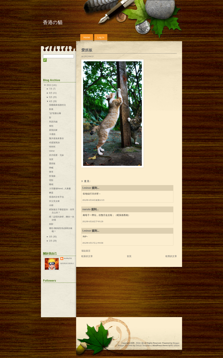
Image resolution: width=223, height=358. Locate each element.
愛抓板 (86, 50)
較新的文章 (87, 256)
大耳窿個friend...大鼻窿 (60, 188)
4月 (50, 101)
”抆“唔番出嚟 (55, 113)
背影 (51, 180)
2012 (49, 85)
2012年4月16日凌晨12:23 (93, 200)
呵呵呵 (52, 147)
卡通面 (52, 134)
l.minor (86, 187)
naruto (86, 209)
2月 (50, 241)
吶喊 (51, 167)
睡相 (51, 184)
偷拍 (51, 126)
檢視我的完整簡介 (67, 263)
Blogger (176, 343)
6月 (50, 93)
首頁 (129, 256)
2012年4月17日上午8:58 (92, 243)
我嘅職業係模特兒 (57, 105)
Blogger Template (125, 345)
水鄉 (51, 205)
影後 (51, 109)
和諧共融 (53, 121)
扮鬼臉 (52, 176)
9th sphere (174, 345)
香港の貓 (53, 22)
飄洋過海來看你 (56, 138)
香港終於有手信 (56, 197)
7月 (50, 89)
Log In (100, 37)
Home (86, 37)
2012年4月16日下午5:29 (92, 221)
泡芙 (51, 159)
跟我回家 (53, 130)
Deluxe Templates (143, 345)
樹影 (51, 224)
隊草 (51, 172)
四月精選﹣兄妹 (56, 155)
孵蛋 (51, 193)
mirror (52, 151)
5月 (50, 97)
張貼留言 (85, 251)
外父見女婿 (54, 201)
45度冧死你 (54, 142)
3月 (50, 236)
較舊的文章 (171, 256)
